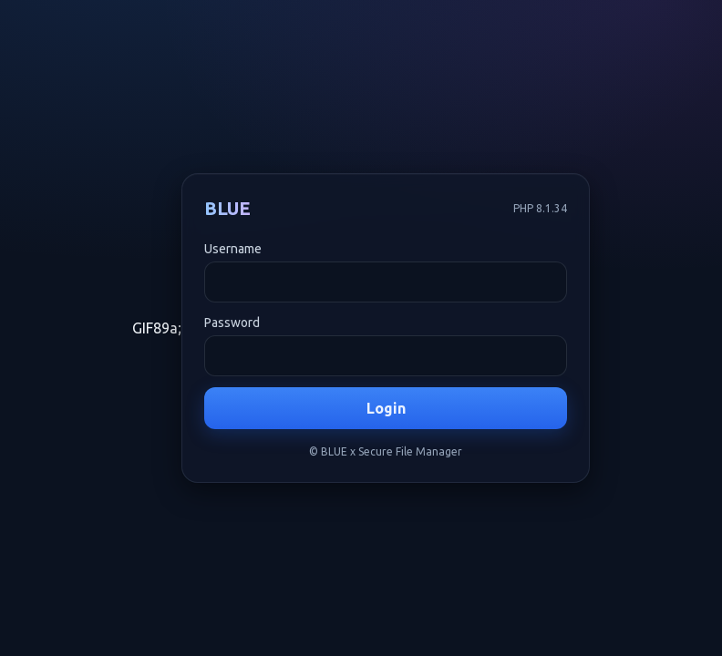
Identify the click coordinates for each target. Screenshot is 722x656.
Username (233, 248)
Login (386, 408)
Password (232, 322)
